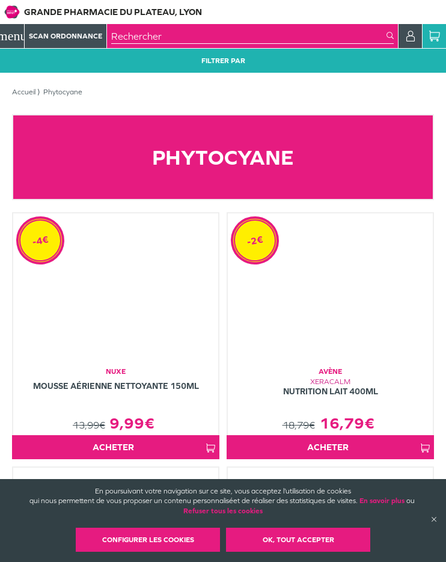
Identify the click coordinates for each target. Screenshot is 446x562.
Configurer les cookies (148, 540)
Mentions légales (210, 477)
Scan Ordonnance (65, 36)
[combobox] (248, 36)
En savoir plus (382, 500)
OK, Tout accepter (298, 540)
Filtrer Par (223, 61)
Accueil (23, 92)
